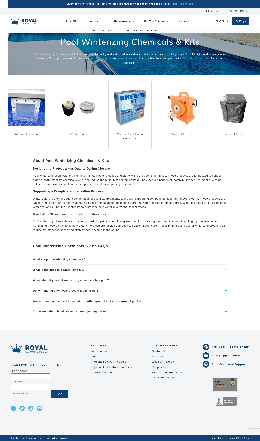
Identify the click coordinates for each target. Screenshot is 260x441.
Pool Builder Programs (166, 377)
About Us (157, 356)
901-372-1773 (239, 11)
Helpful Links (212, 11)
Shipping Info (160, 367)
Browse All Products (103, 372)
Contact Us (159, 351)
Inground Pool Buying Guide (108, 361)
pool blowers (126, 58)
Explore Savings (183, 3)
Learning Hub (99, 351)
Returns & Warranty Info (167, 372)
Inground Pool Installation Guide (111, 367)
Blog (93, 356)
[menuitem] (73, 21)
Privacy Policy (217, 438)
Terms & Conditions (239, 438)
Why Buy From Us (163, 361)
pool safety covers (193, 58)
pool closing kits (101, 58)
